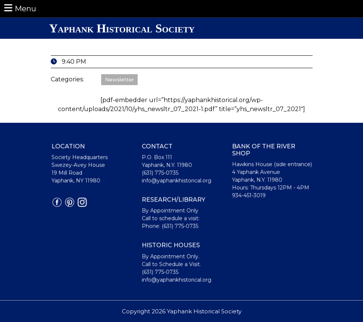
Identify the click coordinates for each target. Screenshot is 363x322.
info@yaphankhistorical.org (176, 181)
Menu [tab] (19, 8)
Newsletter (119, 79)
